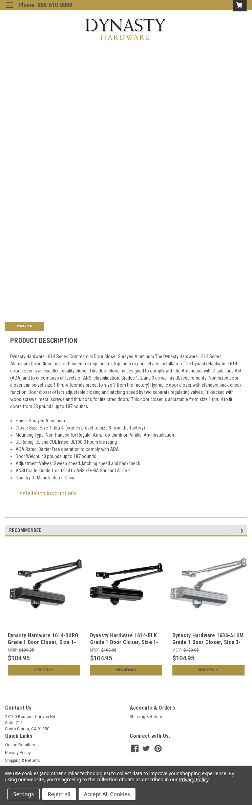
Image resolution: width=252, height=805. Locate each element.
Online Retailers (20, 745)
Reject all (59, 794)
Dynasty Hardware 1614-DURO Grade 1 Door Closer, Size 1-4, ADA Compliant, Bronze (43, 642)
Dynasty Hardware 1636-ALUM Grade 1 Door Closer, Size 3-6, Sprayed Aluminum (208, 642)
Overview (24, 326)
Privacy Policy (18, 752)
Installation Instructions (47, 493)
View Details (44, 670)
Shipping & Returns (147, 716)
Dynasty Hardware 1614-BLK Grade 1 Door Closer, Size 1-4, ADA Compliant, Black (124, 642)
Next (243, 530)
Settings (23, 794)
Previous (233, 530)
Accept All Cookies (107, 794)
